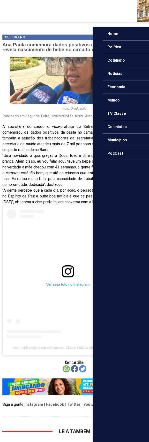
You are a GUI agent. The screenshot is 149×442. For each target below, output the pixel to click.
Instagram (33, 404)
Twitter (74, 404)
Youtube (90, 404)
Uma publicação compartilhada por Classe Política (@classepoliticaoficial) (67, 348)
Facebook (55, 404)
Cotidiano (15, 37)
